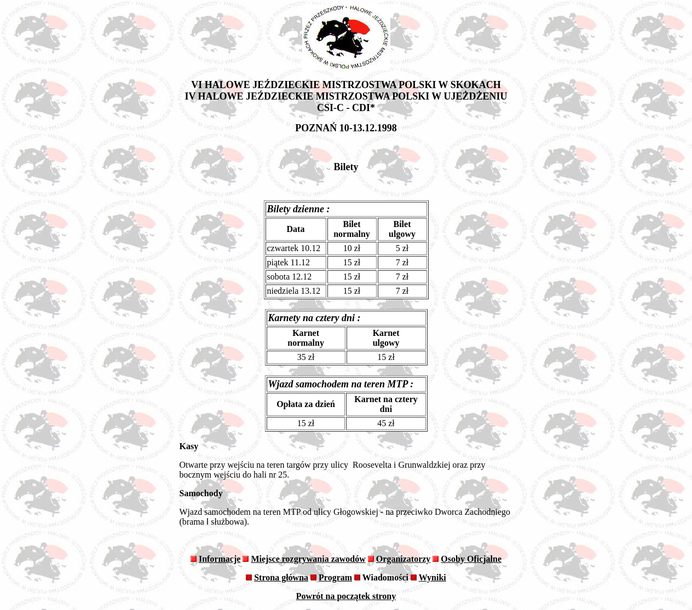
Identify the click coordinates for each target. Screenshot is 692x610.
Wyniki (432, 577)
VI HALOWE (220, 84)
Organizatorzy (403, 558)
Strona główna (281, 577)
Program (335, 577)
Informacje (219, 558)
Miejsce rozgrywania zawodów (308, 558)
